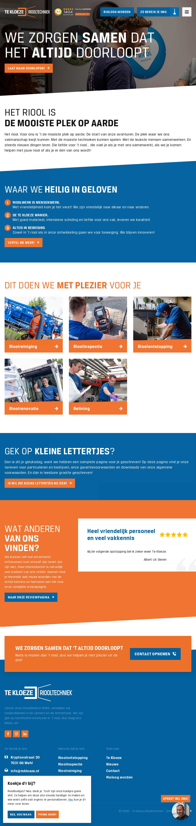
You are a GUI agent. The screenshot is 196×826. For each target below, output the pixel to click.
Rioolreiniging (70, 771)
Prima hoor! (47, 814)
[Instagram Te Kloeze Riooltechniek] (16, 733)
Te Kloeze (114, 757)
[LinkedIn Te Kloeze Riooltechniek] (24, 733)
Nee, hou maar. (21, 814)
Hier (70, 799)
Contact (113, 771)
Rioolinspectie (70, 764)
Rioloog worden (119, 777)
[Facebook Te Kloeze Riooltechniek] (8, 733)
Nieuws (112, 764)
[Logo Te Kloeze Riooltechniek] (27, 12)
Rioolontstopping (73, 757)
